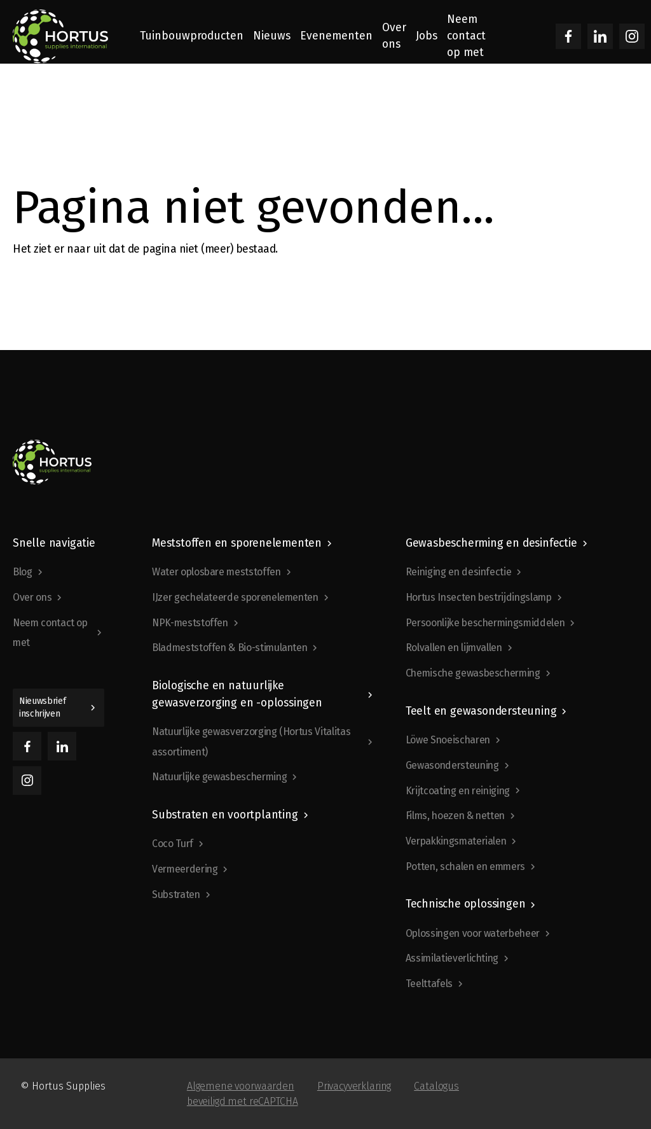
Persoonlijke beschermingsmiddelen (485, 623)
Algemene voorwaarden (240, 1086)
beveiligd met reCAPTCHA (242, 1101)
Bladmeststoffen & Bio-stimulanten (229, 648)
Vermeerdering (184, 869)
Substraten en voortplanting (225, 815)
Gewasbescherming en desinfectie (491, 543)
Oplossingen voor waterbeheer (473, 933)
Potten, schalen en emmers (465, 866)
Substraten (176, 894)
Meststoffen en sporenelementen (237, 543)
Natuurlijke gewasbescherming (219, 777)
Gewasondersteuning (452, 765)
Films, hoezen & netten (455, 816)
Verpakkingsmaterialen (456, 841)
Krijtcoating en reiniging (458, 791)
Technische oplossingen (466, 904)
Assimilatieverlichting (452, 958)
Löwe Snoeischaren (448, 740)
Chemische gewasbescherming (473, 673)
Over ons (32, 597)
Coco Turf (172, 844)
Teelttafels (429, 984)
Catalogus (436, 1086)
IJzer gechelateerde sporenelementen (235, 597)
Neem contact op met (50, 633)
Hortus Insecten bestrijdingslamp (479, 597)
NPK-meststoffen (190, 623)
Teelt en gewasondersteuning (481, 711)
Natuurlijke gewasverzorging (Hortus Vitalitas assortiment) (251, 742)
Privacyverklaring (354, 1086)
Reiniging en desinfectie (459, 572)
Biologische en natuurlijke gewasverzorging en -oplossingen (237, 694)
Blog (22, 572)
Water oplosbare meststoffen (216, 572)
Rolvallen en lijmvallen (454, 648)
